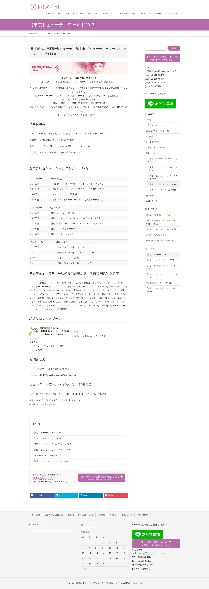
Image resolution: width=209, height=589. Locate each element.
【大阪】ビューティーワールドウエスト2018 (51, 450)
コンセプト (150, 120)
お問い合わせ (151, 201)
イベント (36, 424)
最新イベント (151, 153)
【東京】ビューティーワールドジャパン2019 (51, 461)
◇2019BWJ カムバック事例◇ (46, 456)
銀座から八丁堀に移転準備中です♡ (161, 240)
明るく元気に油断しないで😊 (158, 215)
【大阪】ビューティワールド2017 (47, 438)
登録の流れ (150, 136)
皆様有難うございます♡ (156, 235)
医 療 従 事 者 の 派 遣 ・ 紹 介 (159, 131)
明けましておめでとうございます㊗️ (161, 229)
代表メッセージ (154, 125)
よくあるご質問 (152, 142)
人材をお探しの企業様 (155, 147)
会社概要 (149, 196)
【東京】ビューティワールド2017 (47, 433)
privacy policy (142, 515)
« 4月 (84, 569)
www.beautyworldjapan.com (42, 404)
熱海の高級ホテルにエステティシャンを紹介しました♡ (161, 222)
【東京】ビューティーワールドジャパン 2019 (162, 160)
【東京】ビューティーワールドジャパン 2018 (52, 444)
